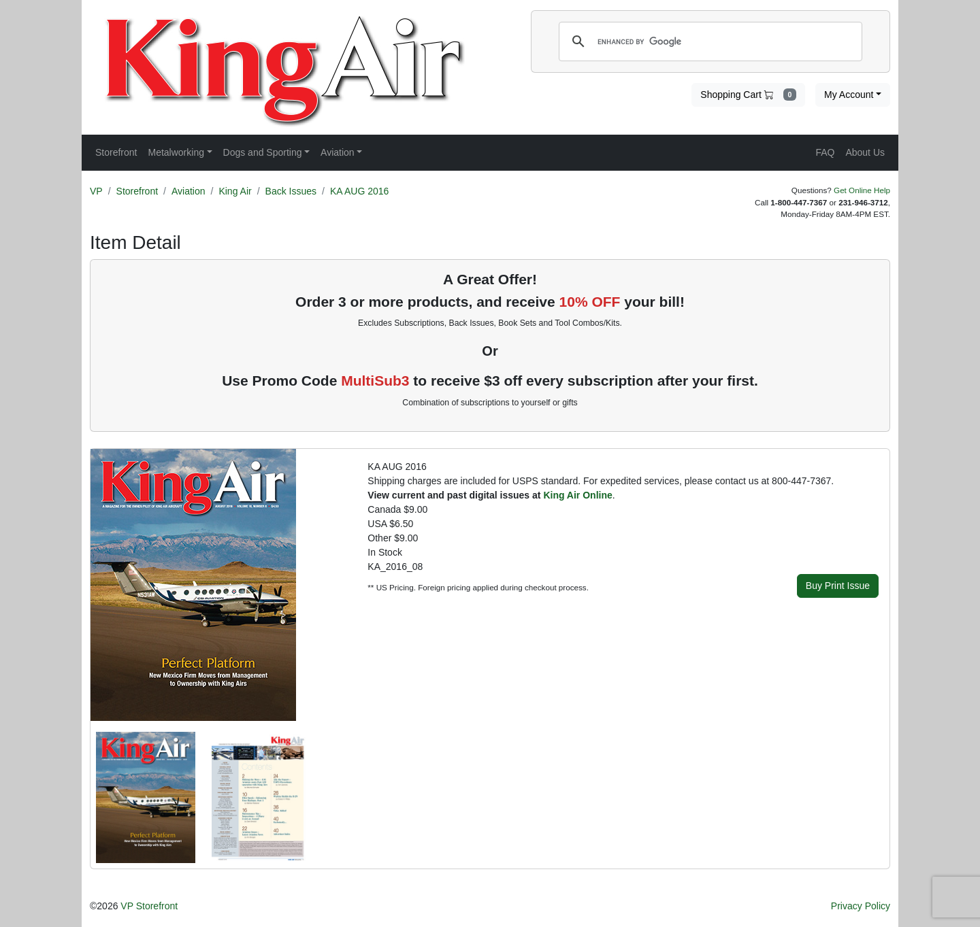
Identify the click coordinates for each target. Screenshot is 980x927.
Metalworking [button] (175, 152)
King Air (234, 191)
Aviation (189, 191)
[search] (708, 41)
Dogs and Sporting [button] (262, 152)
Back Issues (290, 191)
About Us (865, 152)
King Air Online (577, 495)
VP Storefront (149, 905)
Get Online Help (862, 190)
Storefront (137, 191)
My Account (848, 94)
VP (96, 191)
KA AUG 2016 (359, 191)
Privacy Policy (860, 905)
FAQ (824, 152)
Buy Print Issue (838, 585)
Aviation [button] (338, 152)
